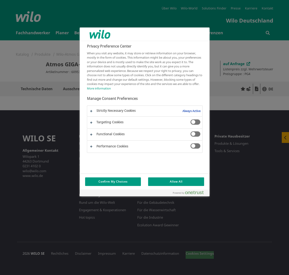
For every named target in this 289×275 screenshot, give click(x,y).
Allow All (176, 181)
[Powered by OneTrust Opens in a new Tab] (190, 193)
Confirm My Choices (113, 181)
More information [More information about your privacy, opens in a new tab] (99, 88)
